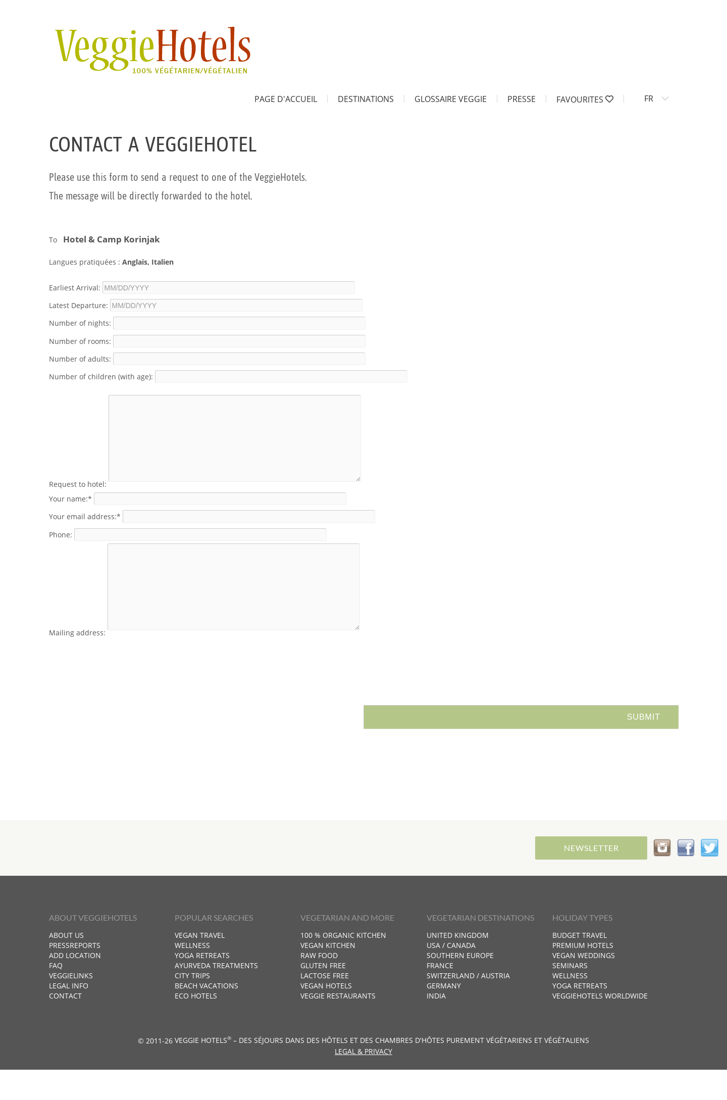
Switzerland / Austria (468, 1006)
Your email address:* (85, 531)
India (436, 1026)
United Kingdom (458, 965)
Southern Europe (460, 985)
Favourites (584, 99)
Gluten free (323, 996)
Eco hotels (196, 1026)
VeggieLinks (71, 1006)
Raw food (319, 985)
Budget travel (579, 965)
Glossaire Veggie (450, 98)
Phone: (60, 549)
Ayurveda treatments (216, 996)
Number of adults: (80, 358)
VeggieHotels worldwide (600, 1026)
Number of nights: (80, 323)
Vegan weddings (583, 985)
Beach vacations (206, 1016)
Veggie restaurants (338, 1026)
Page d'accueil (285, 98)
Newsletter (589, 878)
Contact (65, 1026)
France (440, 996)
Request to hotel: (78, 499)
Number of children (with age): (101, 376)
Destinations (366, 98)
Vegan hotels (326, 1016)
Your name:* (70, 514)
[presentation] (125, 688)
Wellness (192, 975)
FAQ (56, 996)
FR (648, 98)
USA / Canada (451, 975)
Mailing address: (77, 663)
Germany (444, 1016)
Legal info (68, 1016)
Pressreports (74, 975)
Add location (75, 985)
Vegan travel (200, 965)
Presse (521, 98)
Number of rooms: (80, 340)
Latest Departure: (78, 305)
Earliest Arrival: (74, 287)
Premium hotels (582, 975)
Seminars (570, 996)
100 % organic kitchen (343, 965)
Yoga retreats (202, 985)
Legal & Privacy (363, 1081)
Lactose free (324, 1006)
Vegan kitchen (327, 975)
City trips (192, 1006)
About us (66, 965)
